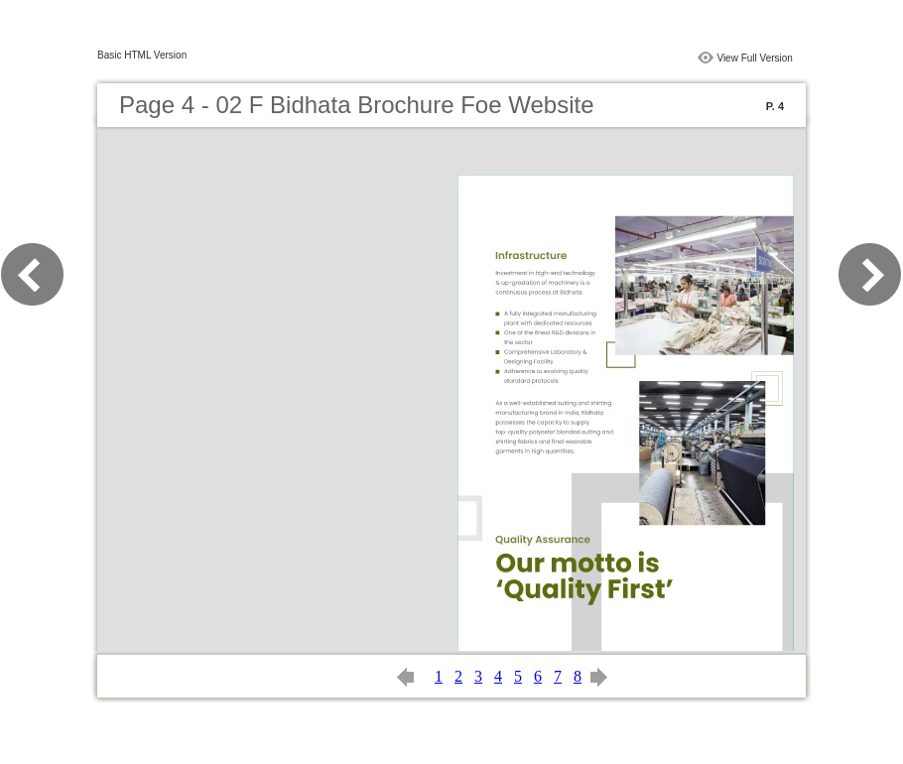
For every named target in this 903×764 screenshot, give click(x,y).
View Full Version (754, 58)
